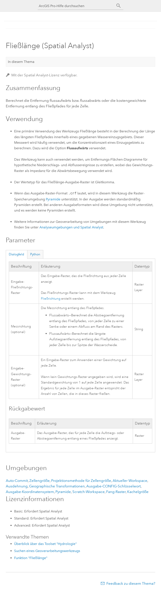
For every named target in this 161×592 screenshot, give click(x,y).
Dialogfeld (16, 254)
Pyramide (53, 199)
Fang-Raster (116, 492)
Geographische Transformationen (57, 486)
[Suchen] (118, 6)
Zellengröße (39, 480)
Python (35, 254)
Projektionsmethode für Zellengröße (81, 480)
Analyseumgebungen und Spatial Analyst (71, 227)
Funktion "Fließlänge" (30, 558)
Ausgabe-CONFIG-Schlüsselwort (113, 486)
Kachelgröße (138, 492)
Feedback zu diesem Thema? (130, 583)
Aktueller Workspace (130, 480)
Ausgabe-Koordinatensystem (30, 492)
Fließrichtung (50, 299)
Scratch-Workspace (88, 492)
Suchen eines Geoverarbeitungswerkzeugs (47, 551)
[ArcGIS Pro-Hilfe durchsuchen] (76, 6)
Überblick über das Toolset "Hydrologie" (45, 544)
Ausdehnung (17, 486)
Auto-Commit (17, 480)
